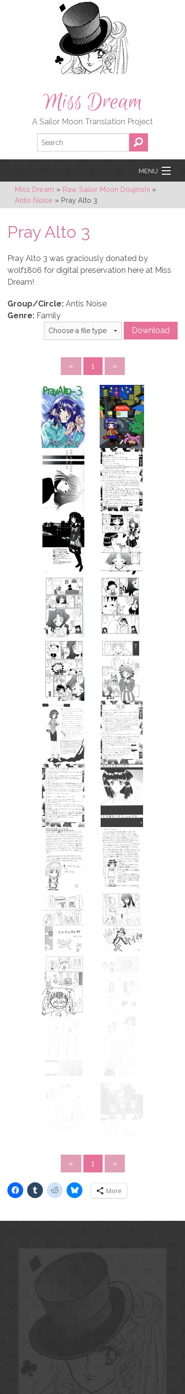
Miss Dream (93, 102)
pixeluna (98, 1365)
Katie (23, 1387)
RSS (106, 1293)
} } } (83, 331)
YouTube (84, 1293)
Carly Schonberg (71, 1376)
